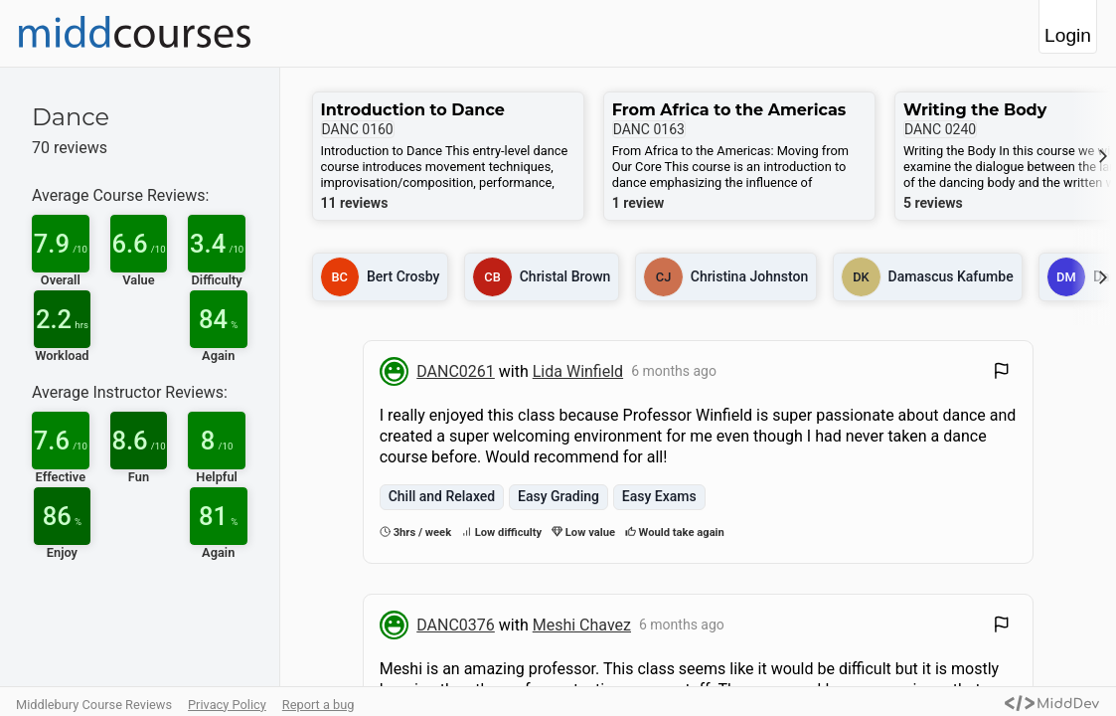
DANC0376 (455, 625)
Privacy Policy (227, 704)
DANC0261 (455, 371)
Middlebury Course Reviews (94, 704)
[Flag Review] (1002, 373)
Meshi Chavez (582, 625)
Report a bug (318, 704)
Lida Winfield (578, 371)
